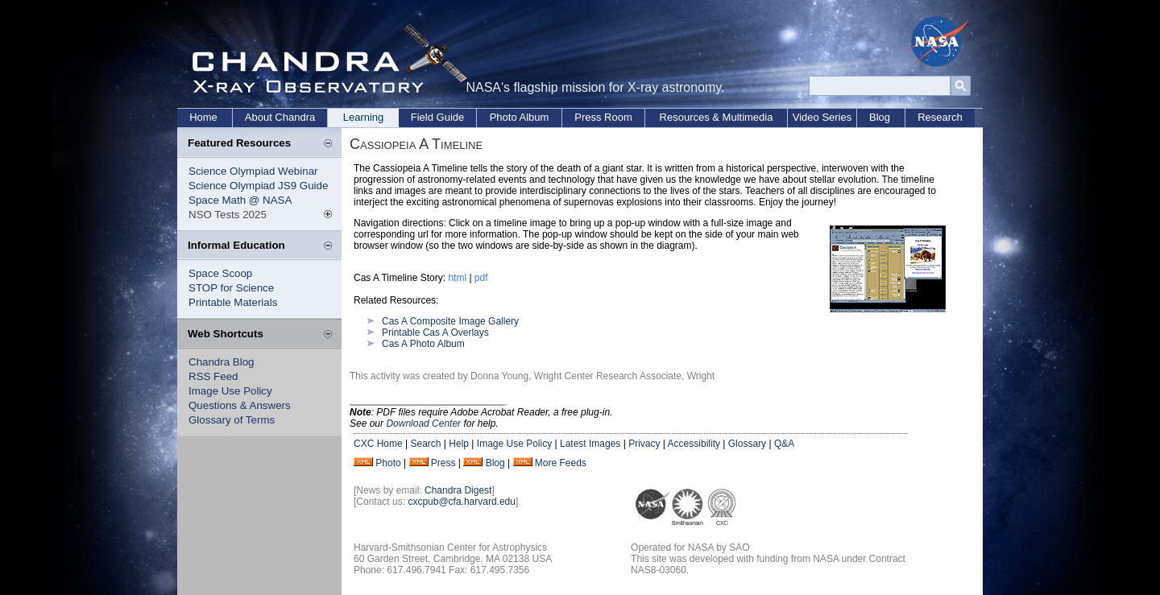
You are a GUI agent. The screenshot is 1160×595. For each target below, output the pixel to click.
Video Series (822, 117)
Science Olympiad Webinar (253, 171)
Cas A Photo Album (423, 343)
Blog (879, 117)
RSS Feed (213, 376)
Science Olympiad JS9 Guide (258, 186)
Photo (387, 463)
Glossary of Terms (231, 420)
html (457, 277)
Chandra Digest (458, 490)
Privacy (644, 443)
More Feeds (560, 463)
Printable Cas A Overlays (435, 332)
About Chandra (280, 117)
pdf (481, 277)
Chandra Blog (221, 362)
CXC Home (378, 443)
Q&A (784, 443)
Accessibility (694, 443)
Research (940, 117)
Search (425, 443)
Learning (363, 117)
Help (459, 443)
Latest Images (590, 443)
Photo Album (519, 117)
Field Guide (437, 117)
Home (203, 117)
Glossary (747, 443)
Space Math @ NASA (240, 200)
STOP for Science (231, 288)
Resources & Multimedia (716, 117)
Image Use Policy (230, 391)
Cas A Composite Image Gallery (450, 321)
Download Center (423, 423)
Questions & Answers (239, 405)
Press (443, 463)
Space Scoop (220, 273)
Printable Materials (232, 302)
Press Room (603, 117)
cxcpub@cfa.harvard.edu (462, 501)
